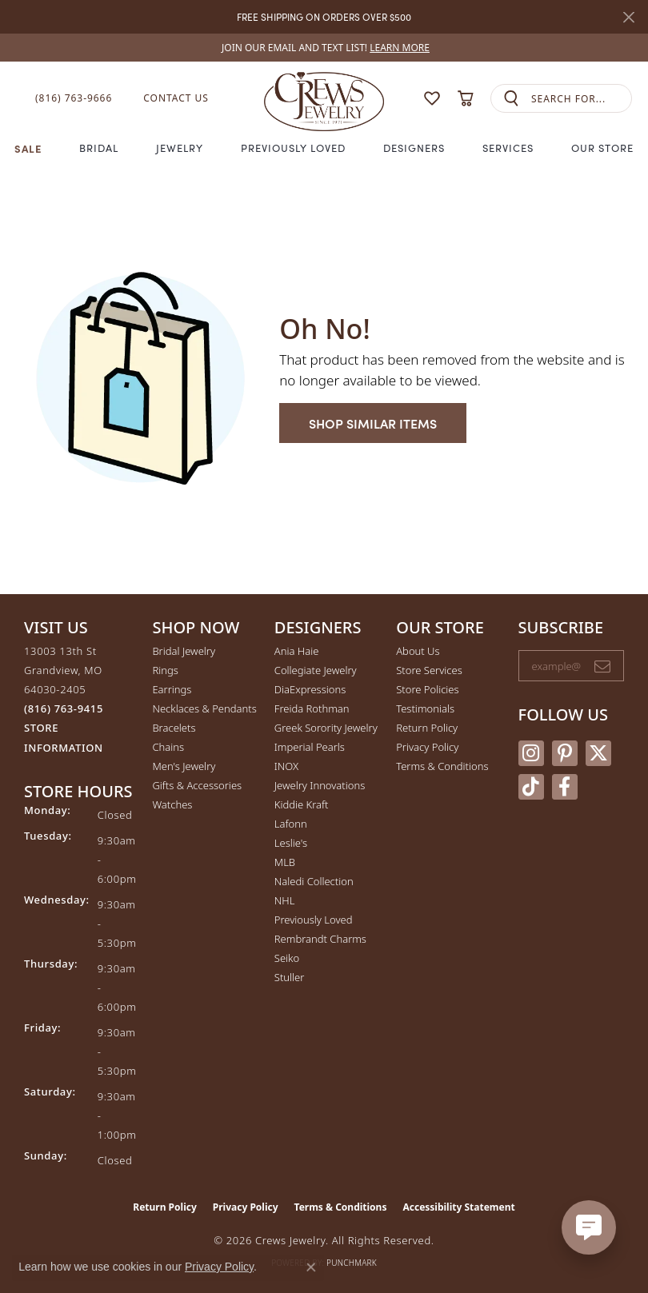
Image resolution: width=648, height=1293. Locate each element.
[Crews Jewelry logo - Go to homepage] (323, 98)
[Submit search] (511, 99)
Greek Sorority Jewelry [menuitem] (326, 727)
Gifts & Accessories (197, 785)
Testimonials (425, 708)
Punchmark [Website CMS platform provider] (351, 1262)
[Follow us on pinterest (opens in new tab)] (565, 753)
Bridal (98, 148)
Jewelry (179, 148)
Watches (172, 804)
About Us (417, 651)
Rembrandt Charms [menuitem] (320, 939)
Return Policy (427, 727)
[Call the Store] (63, 708)
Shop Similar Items (373, 423)
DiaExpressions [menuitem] (310, 689)
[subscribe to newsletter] (602, 666)
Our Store (602, 148)
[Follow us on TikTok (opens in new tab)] (531, 787)
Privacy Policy (427, 747)
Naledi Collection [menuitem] (314, 881)
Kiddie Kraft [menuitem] (301, 804)
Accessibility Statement (458, 1207)
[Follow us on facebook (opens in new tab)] (565, 787)
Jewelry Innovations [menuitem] (319, 785)
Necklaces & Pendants (204, 708)
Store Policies (427, 689)
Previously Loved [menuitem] (313, 919)
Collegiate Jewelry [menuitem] (315, 670)
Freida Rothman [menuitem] (312, 708)
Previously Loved (293, 148)
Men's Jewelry (183, 766)
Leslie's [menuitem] (290, 843)
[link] (324, 48)
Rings (165, 670)
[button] (432, 98)
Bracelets (173, 727)
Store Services (429, 670)
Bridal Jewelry (183, 651)
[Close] (628, 17)
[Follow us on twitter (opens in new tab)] (598, 753)
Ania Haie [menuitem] (296, 651)
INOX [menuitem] (286, 766)
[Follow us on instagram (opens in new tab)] (531, 753)
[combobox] (581, 99)
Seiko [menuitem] (286, 958)
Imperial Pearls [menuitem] (309, 747)
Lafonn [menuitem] (290, 823)
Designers (414, 148)
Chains (168, 747)
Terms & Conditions (442, 766)
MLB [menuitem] (284, 862)
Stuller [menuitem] (289, 977)
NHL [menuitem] (284, 900)
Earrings (171, 689)
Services (508, 148)
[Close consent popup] (311, 1267)
